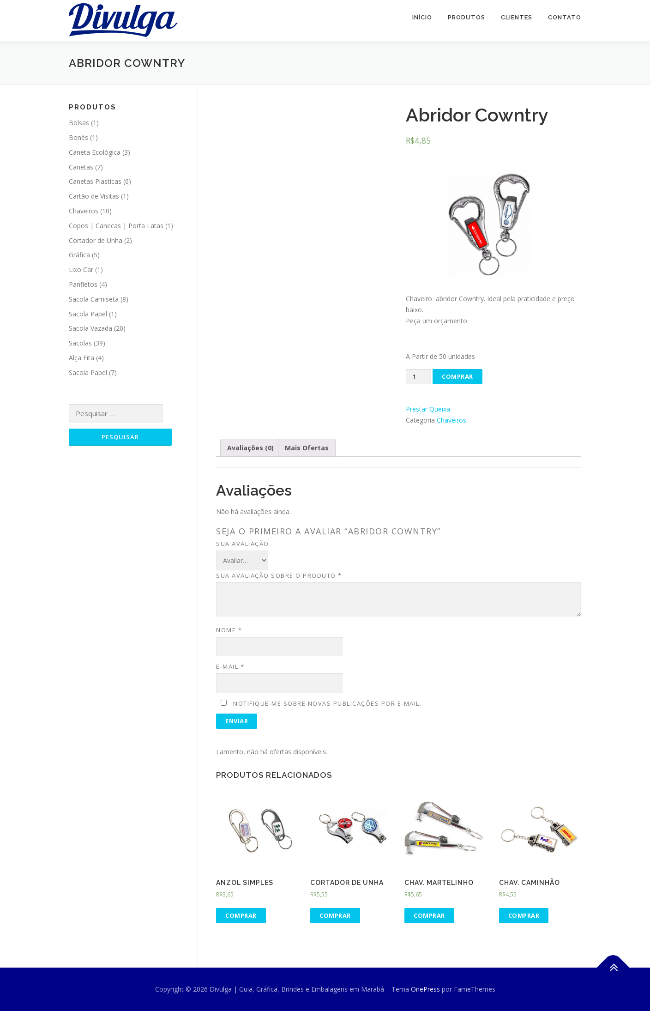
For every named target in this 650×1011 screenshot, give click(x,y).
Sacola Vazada (90, 328)
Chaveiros (451, 420)
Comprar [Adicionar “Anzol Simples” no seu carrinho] (241, 915)
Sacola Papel (88, 313)
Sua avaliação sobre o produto (279, 575)
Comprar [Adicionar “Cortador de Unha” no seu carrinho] (335, 915)
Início (422, 17)
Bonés (78, 137)
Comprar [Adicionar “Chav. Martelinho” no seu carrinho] (429, 915)
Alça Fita (81, 357)
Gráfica (79, 254)
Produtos (466, 17)
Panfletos (83, 284)
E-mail (230, 666)
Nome (229, 630)
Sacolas (80, 343)
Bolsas (79, 122)
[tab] (250, 448)
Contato (564, 17)
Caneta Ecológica (94, 152)
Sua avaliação (242, 543)
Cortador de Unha (95, 240)
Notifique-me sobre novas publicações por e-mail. (327, 703)
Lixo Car (81, 269)
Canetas (81, 167)
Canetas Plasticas (95, 181)
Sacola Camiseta (94, 299)
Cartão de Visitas (94, 196)
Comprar (457, 376)
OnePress (425, 989)
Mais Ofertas (307, 447)
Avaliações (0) (250, 447)
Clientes (516, 17)
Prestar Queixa (428, 409)
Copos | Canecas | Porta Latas (116, 225)
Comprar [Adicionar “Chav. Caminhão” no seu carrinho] (524, 915)
